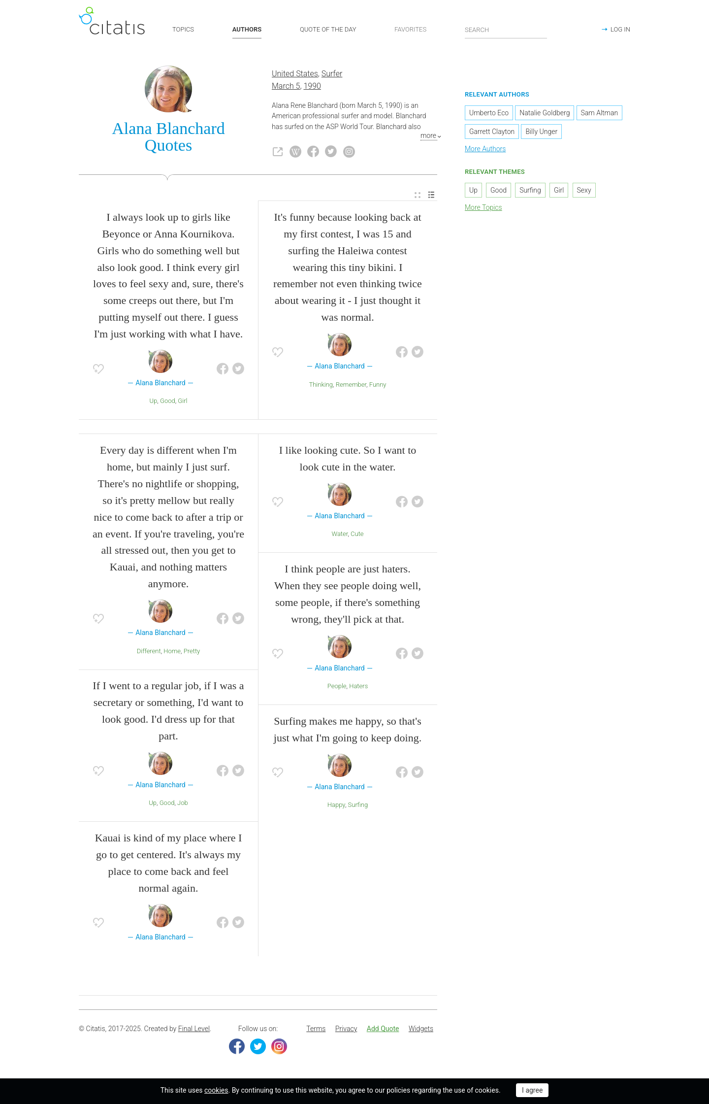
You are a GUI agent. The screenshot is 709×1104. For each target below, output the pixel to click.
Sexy (584, 191)
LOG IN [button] (620, 29)
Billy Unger (541, 132)
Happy (336, 805)
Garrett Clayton (492, 132)
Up (154, 401)
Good (167, 401)
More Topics (483, 208)
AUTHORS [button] (246, 29)
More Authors (485, 149)
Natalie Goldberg (544, 113)
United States (295, 74)
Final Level (194, 1030)
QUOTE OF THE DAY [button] (328, 29)
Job (182, 803)
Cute (357, 534)
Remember (351, 385)
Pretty (192, 651)
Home (172, 651)
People (337, 686)
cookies (216, 1090)
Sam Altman (599, 113)
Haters (358, 686)
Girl (182, 401)
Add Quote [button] (383, 1030)
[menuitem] (417, 196)
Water (339, 534)
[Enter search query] (506, 29)
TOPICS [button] (183, 29)
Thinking (321, 385)
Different (149, 651)
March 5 (286, 86)
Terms (315, 1030)
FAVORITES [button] (410, 29)
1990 (312, 86)
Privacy (346, 1030)
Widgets (421, 1030)
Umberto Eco (489, 113)
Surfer (332, 74)
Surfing (358, 805)
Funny (378, 385)
